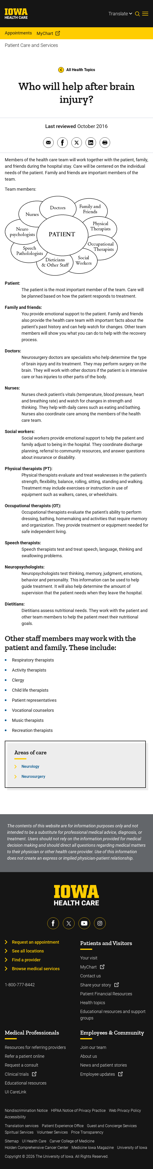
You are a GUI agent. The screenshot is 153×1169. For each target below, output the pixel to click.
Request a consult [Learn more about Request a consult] (21, 1065)
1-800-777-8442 (20, 984)
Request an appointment (35, 942)
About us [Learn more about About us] (88, 1056)
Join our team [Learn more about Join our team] (93, 1047)
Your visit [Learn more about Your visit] (88, 957)
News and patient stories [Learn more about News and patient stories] (103, 1065)
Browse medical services (36, 968)
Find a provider (26, 959)
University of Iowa (132, 1147)
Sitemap (12, 1141)
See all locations (28, 950)
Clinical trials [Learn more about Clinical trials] (17, 1074)
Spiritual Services (19, 1132)
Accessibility (15, 1117)
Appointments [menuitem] (18, 32)
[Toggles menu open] (145, 13)
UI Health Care (34, 1141)
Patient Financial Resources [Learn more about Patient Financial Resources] (106, 993)
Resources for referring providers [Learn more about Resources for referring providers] (35, 1047)
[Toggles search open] (138, 13)
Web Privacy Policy (125, 1110)
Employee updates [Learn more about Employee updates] (98, 1074)
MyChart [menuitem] (45, 33)
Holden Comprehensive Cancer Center (36, 1147)
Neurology (30, 766)
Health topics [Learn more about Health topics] (92, 1002)
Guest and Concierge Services (112, 1126)
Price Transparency (87, 1132)
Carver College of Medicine (72, 1141)
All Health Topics (76, 70)
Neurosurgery (33, 776)
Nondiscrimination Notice (26, 1110)
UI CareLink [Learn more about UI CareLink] (15, 1091)
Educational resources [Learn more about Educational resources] (25, 1083)
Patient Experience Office (63, 1126)
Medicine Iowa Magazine (93, 1147)
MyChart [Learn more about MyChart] (89, 966)
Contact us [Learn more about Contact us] (90, 975)
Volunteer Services (52, 1132)
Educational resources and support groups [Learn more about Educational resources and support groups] (113, 1014)
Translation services (22, 1126)
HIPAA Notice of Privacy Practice (78, 1110)
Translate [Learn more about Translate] (118, 14)
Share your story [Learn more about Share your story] (96, 984)
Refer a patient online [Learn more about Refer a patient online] (24, 1056)
